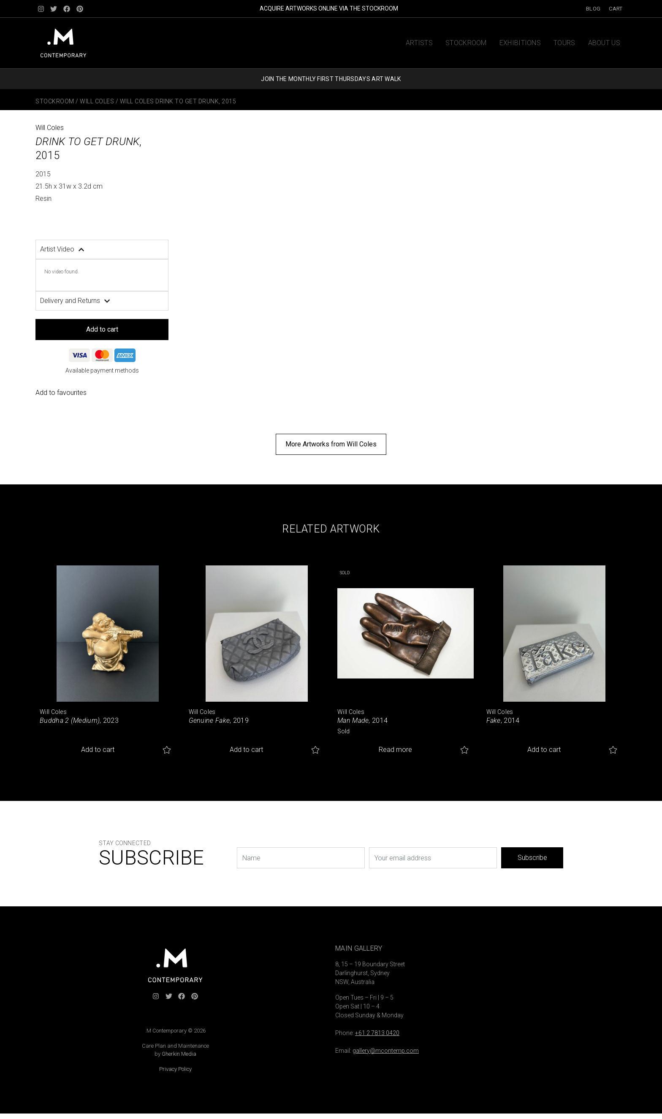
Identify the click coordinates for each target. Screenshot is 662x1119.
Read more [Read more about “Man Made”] (395, 750)
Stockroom (466, 43)
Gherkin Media (179, 1054)
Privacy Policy (175, 1069)
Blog (593, 8)
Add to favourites (61, 393)
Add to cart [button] (97, 750)
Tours (564, 43)
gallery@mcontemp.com (386, 1050)
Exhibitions (520, 43)
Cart (615, 8)
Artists (419, 43)
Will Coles (97, 101)
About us (604, 43)
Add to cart (102, 329)
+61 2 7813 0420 (377, 1033)
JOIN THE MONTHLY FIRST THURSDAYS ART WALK (331, 79)
